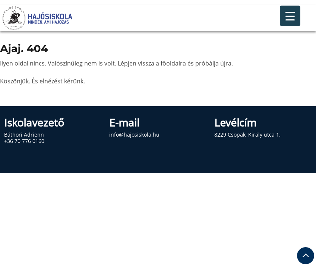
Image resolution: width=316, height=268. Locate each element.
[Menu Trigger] (290, 16)
